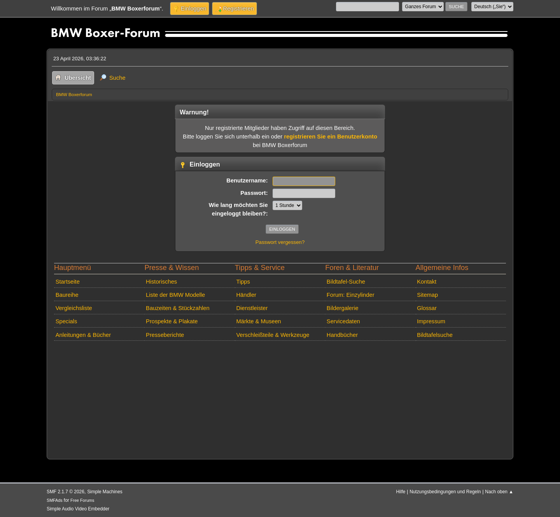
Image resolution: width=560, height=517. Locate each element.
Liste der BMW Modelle (175, 295)
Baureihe (67, 295)
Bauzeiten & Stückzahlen (178, 308)
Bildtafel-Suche (346, 282)
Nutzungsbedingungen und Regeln (445, 491)
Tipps (243, 282)
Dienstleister (252, 308)
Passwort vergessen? (280, 242)
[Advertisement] (280, 398)
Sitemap (427, 295)
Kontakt (426, 282)
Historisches (161, 282)
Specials (66, 321)
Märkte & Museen (258, 321)
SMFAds (55, 500)
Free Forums (82, 500)
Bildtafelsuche (435, 335)
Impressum (431, 321)
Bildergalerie (343, 308)
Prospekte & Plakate (172, 321)
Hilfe (401, 491)
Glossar (427, 308)
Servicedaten (343, 321)
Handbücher (342, 335)
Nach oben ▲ (499, 491)
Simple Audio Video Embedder (78, 509)
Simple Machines (104, 491)
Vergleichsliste (74, 308)
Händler (246, 295)
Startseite (68, 282)
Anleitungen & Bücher (83, 335)
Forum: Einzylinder (350, 295)
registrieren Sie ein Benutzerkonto (330, 136)
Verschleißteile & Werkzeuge (272, 335)
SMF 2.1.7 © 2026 (65, 491)
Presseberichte (165, 335)
